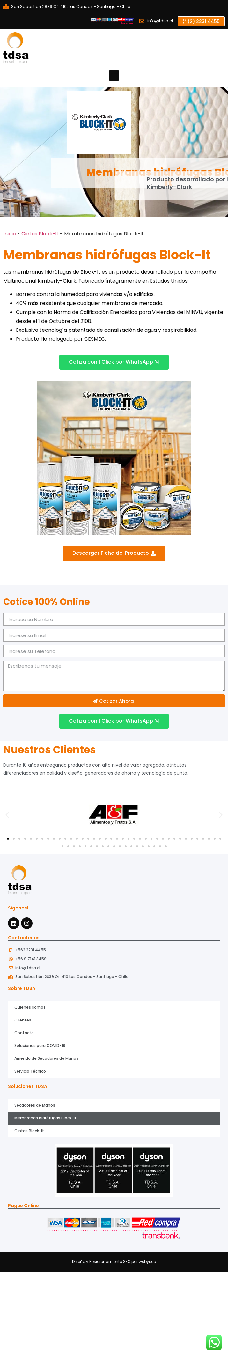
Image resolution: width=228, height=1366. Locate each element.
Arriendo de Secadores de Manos (46, 1058)
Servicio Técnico (30, 1071)
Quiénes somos (30, 1007)
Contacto (24, 1033)
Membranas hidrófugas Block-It (45, 1118)
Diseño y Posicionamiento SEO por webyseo (114, 1261)
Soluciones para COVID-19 (39, 1045)
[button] (201, 21)
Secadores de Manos (34, 1105)
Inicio (9, 233)
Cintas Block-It (40, 233)
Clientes (22, 1020)
